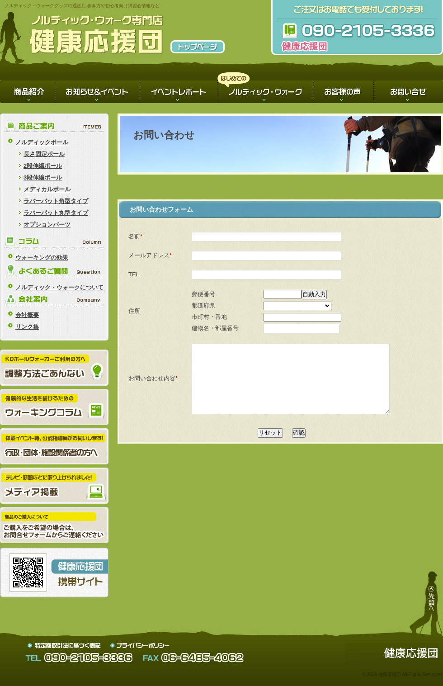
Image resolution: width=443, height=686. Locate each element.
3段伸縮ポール (43, 177)
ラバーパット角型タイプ (56, 201)
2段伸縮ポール (43, 165)
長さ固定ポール (44, 154)
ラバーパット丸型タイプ (56, 212)
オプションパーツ (47, 224)
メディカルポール (47, 189)
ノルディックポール (41, 142)
